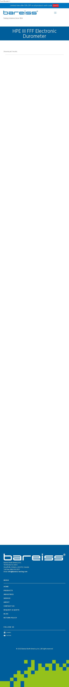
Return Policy (10, 618)
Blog (6, 614)
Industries (9, 594)
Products (8, 590)
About (7, 602)
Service (7, 598)
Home (6, 586)
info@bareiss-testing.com (17, 571)
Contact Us (9, 606)
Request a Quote (11, 610)
